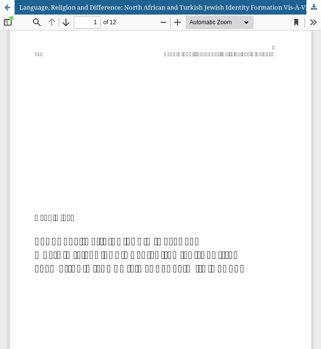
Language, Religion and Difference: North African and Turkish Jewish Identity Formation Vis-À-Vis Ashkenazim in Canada (170, 7)
